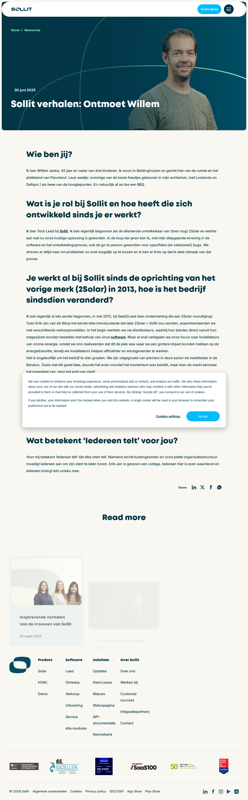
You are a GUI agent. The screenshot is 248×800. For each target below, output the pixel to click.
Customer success (128, 697)
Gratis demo (209, 9)
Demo (43, 694)
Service (72, 717)
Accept (203, 416)
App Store (134, 791)
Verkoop (72, 694)
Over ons (127, 671)
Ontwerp (73, 682)
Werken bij (129, 682)
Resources (32, 30)
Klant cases (102, 682)
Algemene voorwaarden (50, 791)
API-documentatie (104, 720)
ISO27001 (117, 791)
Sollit (64, 231)
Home (15, 30)
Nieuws (99, 694)
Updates (100, 671)
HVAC (43, 682)
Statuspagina (104, 705)
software (118, 337)
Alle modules (76, 728)
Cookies (76, 791)
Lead (70, 671)
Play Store (152, 791)
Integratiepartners (135, 711)
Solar (42, 671)
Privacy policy (95, 791)
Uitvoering (74, 705)
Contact (126, 723)
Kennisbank (102, 734)
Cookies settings (168, 416)
